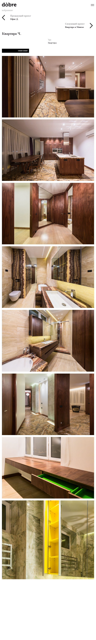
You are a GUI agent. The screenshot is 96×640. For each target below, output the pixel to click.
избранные (7, 10)
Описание (23, 50)
